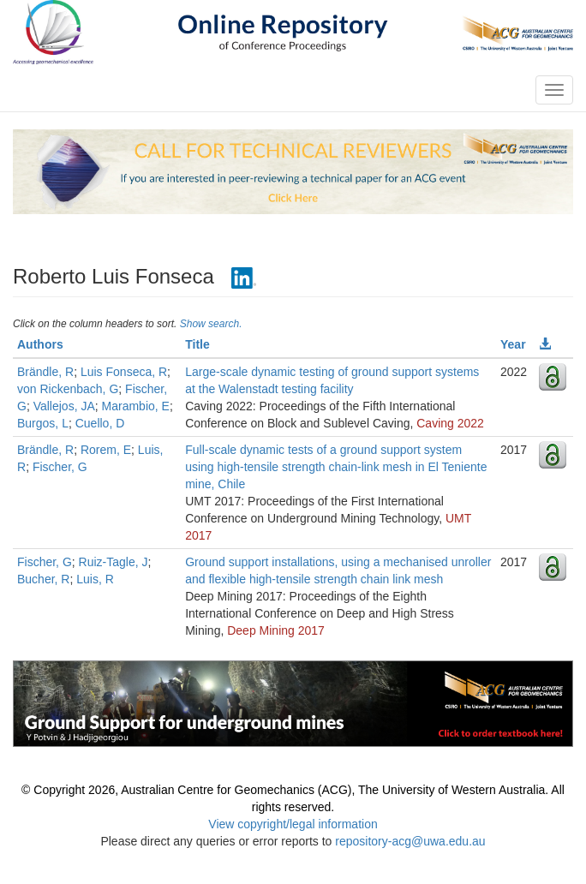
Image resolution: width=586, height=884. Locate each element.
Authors (40, 344)
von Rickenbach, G (67, 389)
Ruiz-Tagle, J (113, 562)
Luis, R (95, 579)
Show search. (211, 324)
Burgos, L (43, 423)
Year (513, 344)
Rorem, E (106, 450)
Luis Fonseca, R (124, 372)
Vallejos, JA (64, 406)
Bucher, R (43, 579)
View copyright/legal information (292, 824)
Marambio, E (136, 406)
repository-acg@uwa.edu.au (410, 841)
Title (197, 344)
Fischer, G (60, 467)
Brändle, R (45, 372)
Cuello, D (100, 423)
